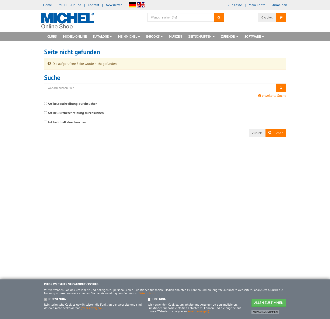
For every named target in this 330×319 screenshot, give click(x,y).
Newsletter (114, 5)
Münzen (175, 36)
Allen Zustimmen (268, 302)
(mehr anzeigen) (91, 308)
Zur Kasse (235, 5)
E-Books (154, 36)
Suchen (275, 133)
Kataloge (102, 36)
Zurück (257, 133)
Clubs (52, 36)
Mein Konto (257, 5)
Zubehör (229, 36)
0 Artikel (266, 17)
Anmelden (279, 5)
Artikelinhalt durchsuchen (67, 122)
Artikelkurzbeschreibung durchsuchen (76, 113)
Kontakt (93, 5)
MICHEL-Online (70, 5)
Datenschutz (147, 293)
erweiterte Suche (272, 95)
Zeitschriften (201, 36)
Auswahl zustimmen (265, 311)
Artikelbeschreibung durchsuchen (72, 103)
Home (47, 5)
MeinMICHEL (129, 36)
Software (254, 36)
